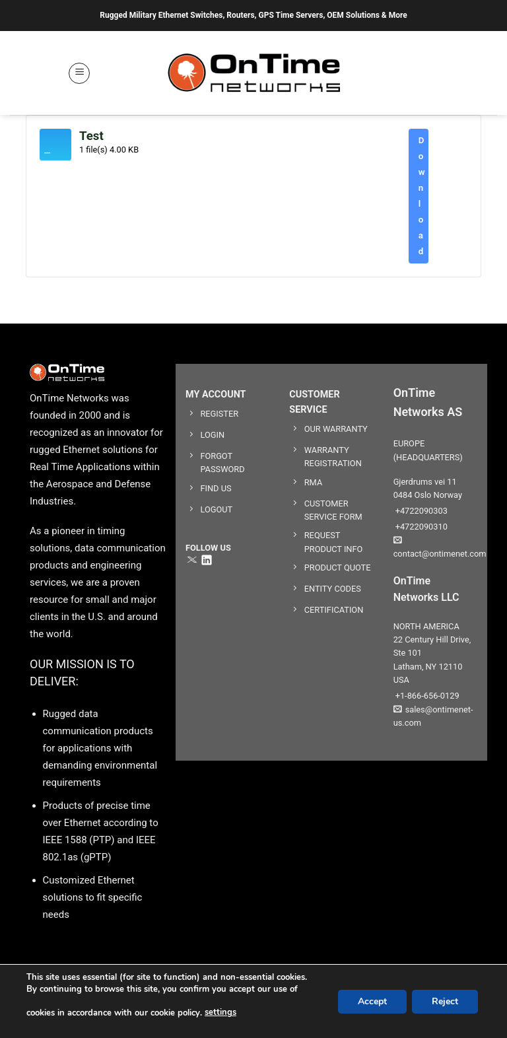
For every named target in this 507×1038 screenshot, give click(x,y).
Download (422, 195)
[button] (79, 73)
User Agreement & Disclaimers (304, 1008)
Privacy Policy (407, 1008)
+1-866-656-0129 (426, 696)
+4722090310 (420, 527)
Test (91, 136)
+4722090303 (420, 511)
